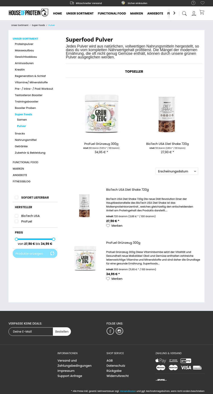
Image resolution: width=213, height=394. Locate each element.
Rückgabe (114, 371)
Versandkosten (128, 391)
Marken (18, 169)
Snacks (20, 133)
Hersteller (23, 207)
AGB (110, 360)
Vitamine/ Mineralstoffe (31, 82)
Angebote (20, 175)
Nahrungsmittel (26, 140)
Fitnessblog (22, 181)
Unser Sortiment (25, 39)
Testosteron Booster (28, 95)
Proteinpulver (24, 44)
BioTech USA (30, 216)
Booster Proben (25, 108)
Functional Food (25, 162)
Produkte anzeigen (35, 253)
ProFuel (26, 221)
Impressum (66, 371)
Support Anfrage (70, 376)
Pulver (21, 126)
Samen (22, 120)
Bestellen (62, 331)
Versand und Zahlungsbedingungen (75, 363)
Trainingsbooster (26, 102)
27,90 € (30, 244)
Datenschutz (116, 366)
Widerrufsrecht (118, 376)
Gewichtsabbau (26, 57)
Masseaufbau (24, 50)
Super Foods (23, 114)
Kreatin (20, 70)
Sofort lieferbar (35, 197)
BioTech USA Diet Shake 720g (167, 144)
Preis (19, 232)
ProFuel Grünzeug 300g (101, 144)
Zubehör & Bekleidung (30, 153)
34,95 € (46, 244)
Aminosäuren (24, 63)
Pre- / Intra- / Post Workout (34, 89)
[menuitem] (191, 3)
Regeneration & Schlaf (30, 76)
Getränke (21, 146)
